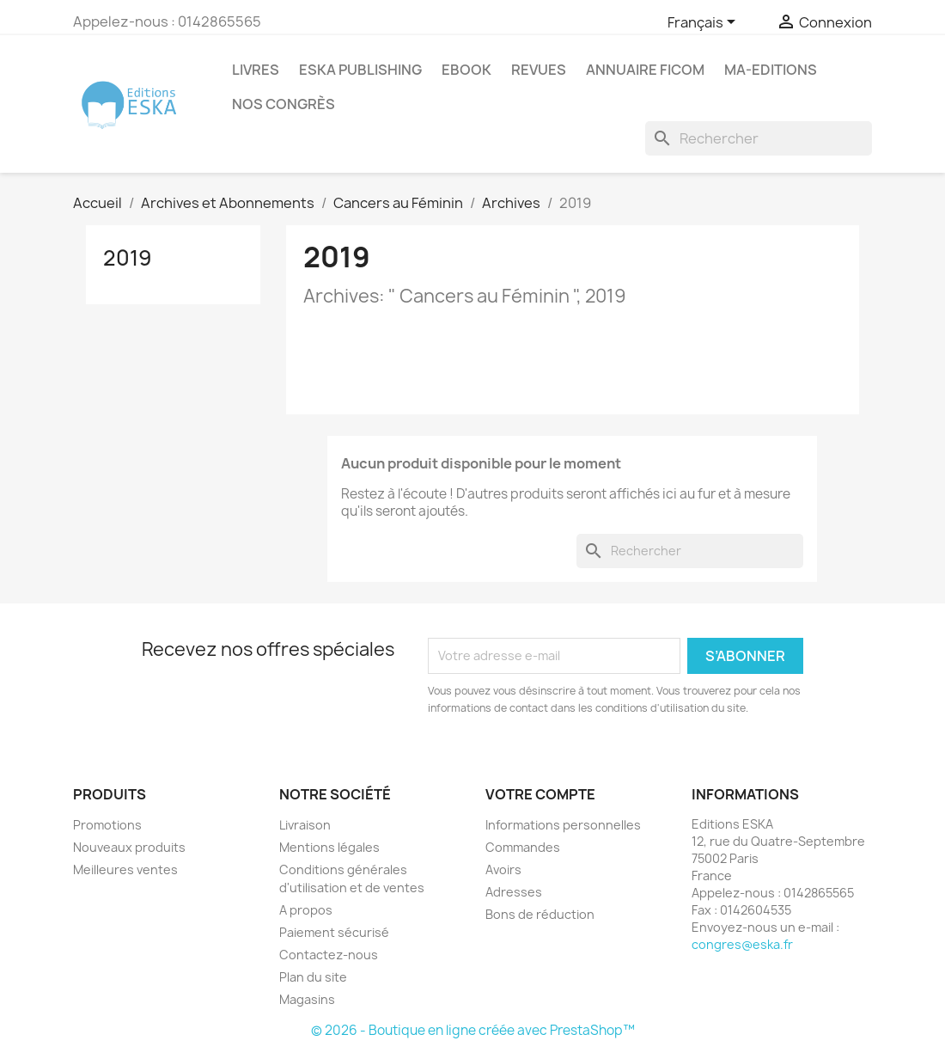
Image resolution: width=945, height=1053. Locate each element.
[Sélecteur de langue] (704, 23)
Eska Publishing (360, 69)
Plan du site (313, 977)
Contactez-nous (328, 954)
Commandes (522, 847)
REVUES (538, 69)
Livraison (305, 825)
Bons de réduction (539, 914)
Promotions (107, 825)
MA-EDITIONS (770, 69)
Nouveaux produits (129, 847)
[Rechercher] (758, 138)
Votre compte (540, 794)
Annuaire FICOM (645, 69)
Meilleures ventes (125, 869)
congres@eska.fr (742, 944)
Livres (255, 69)
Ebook (466, 69)
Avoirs (503, 869)
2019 (127, 257)
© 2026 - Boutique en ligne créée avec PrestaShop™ (473, 1030)
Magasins (307, 999)
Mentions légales (329, 847)
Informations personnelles (563, 825)
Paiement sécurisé (334, 932)
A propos (305, 910)
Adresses (513, 892)
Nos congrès (283, 104)
